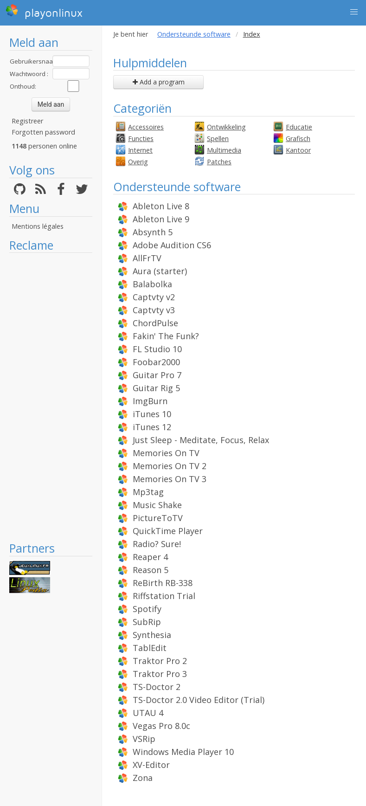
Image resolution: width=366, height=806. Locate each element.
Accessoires (146, 127)
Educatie (299, 127)
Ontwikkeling (226, 127)
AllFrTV (147, 258)
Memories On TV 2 (169, 465)
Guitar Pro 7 (157, 374)
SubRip (147, 621)
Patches (219, 161)
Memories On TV (166, 452)
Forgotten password (43, 132)
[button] (354, 12)
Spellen (218, 138)
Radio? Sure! (157, 543)
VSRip (144, 738)
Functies (141, 138)
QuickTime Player (168, 530)
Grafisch (298, 138)
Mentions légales (38, 226)
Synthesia (152, 634)
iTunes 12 (152, 426)
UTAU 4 (148, 712)
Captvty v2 (154, 297)
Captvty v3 (154, 310)
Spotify (147, 608)
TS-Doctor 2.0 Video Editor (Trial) (198, 699)
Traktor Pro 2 (160, 660)
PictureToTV (158, 517)
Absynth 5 (153, 232)
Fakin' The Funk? (166, 336)
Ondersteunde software (194, 34)
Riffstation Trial (164, 595)
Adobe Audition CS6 (172, 245)
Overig (138, 161)
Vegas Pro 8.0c (161, 725)
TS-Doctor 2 (156, 686)
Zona (143, 777)
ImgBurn (150, 400)
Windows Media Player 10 (183, 751)
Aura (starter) (160, 271)
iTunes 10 (152, 413)
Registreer (27, 120)
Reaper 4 (150, 556)
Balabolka (152, 284)
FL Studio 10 (157, 349)
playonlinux (44, 11)
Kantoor (298, 150)
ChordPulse (155, 323)
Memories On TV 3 (169, 478)
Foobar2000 (156, 362)
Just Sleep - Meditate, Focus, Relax (201, 439)
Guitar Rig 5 (156, 387)
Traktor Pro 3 (160, 673)
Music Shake (157, 504)
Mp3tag (148, 491)
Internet (140, 150)
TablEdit (150, 647)
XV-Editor (151, 764)
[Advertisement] (50, 397)
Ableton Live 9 (161, 219)
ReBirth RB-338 (163, 582)
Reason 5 (150, 569)
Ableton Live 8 (161, 206)
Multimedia (224, 150)
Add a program (159, 81)
